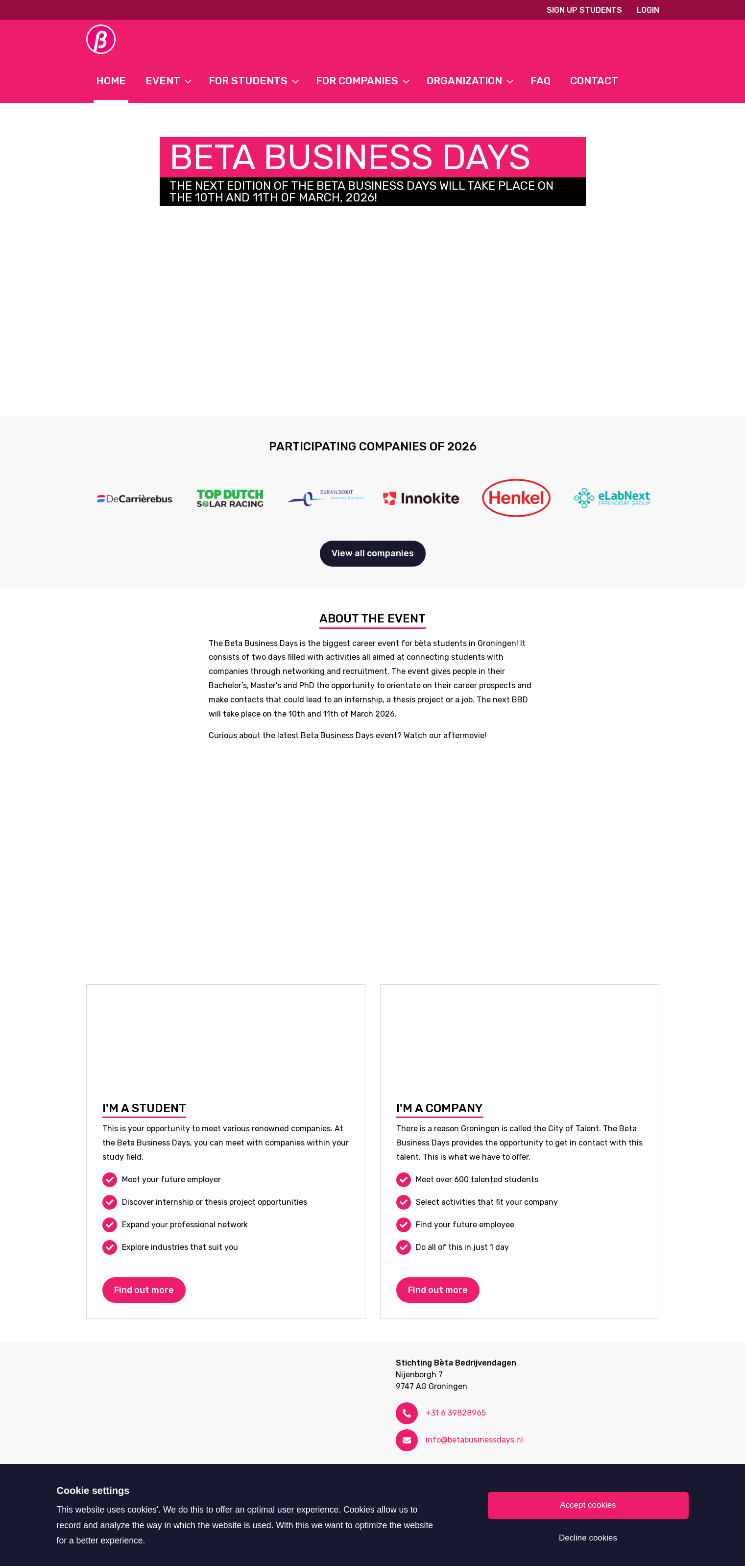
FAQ (540, 81)
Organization (464, 81)
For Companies (357, 81)
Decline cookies (588, 1537)
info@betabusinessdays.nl (474, 1439)
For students (248, 81)
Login (648, 10)
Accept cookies (588, 1505)
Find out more (144, 1290)
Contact (594, 81)
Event (162, 81)
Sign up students (584, 10)
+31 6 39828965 (456, 1412)
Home (111, 81)
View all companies (373, 553)
